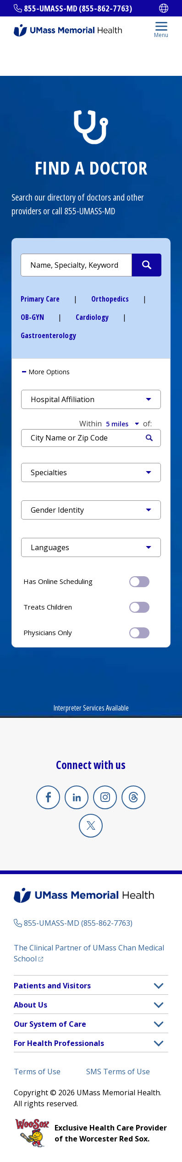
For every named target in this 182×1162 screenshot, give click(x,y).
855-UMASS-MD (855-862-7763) (78, 8)
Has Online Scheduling (86, 580)
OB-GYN (32, 317)
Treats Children (86, 606)
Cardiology (92, 317)
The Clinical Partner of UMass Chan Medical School (89, 953)
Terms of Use (37, 1071)
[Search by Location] (91, 438)
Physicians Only (86, 631)
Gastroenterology (48, 335)
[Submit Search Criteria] (146, 265)
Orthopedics (110, 299)
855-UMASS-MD (90, 211)
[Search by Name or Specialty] (91, 265)
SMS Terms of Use (118, 1071)
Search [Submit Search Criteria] (149, 438)
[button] (91, 399)
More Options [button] (48, 371)
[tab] (91, 372)
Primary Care (40, 299)
